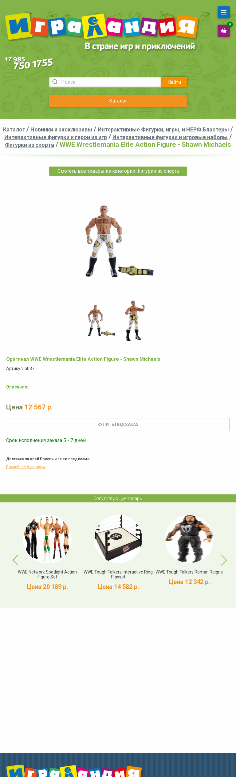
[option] (101, 320)
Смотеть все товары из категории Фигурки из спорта (118, 171)
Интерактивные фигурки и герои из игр (55, 137)
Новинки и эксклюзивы (61, 129)
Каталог (118, 101)
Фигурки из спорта (29, 145)
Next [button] (218, 555)
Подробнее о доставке (26, 467)
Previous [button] (12, 555)
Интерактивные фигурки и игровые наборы (170, 137)
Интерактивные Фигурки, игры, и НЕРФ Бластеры (163, 129)
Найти (174, 82)
